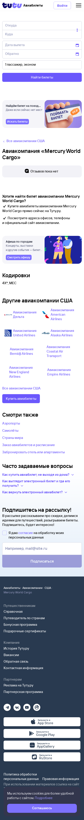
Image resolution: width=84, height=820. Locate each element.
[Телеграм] (7, 706)
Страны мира (12, 438)
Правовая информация (60, 779)
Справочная (13, 611)
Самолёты (10, 430)
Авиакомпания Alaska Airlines (62, 332)
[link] (17, 121)
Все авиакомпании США (21, 388)
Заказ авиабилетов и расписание (28, 445)
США (48, 588)
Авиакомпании (32, 588)
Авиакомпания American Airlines (62, 314)
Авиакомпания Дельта (25, 314)
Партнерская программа (23, 692)
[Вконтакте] (17, 706)
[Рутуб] (36, 706)
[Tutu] (12, 5)
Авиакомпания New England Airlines (21, 372)
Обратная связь (16, 661)
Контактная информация (23, 668)
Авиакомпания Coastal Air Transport (58, 351)
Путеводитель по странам (24, 618)
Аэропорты (11, 423)
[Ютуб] (26, 706)
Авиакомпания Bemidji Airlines (21, 351)
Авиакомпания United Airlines (25, 332)
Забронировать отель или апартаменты (33, 452)
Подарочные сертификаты (25, 631)
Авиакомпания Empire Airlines (59, 372)
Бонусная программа (20, 624)
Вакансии (11, 655)
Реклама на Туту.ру (18, 685)
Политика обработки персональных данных (21, 776)
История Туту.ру (16, 648)
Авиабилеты (12, 588)
